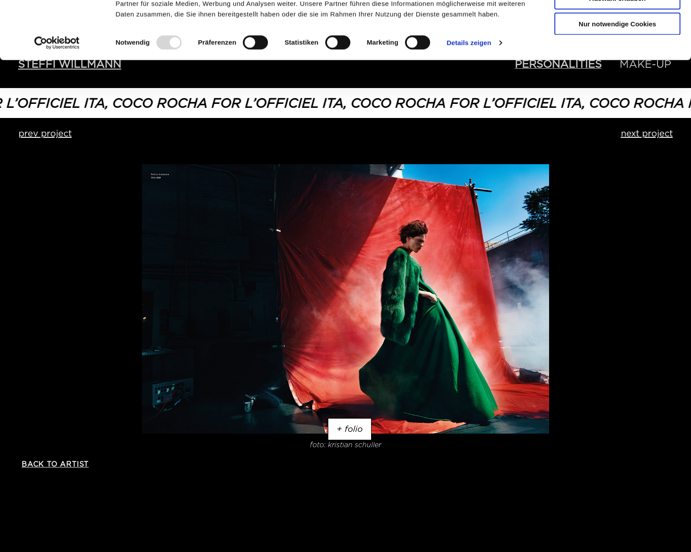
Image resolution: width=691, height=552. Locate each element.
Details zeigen (468, 92)
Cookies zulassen (617, 22)
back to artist (55, 464)
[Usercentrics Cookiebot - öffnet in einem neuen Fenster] (57, 92)
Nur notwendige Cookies (617, 73)
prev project (45, 133)
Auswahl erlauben (617, 48)
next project (647, 133)
